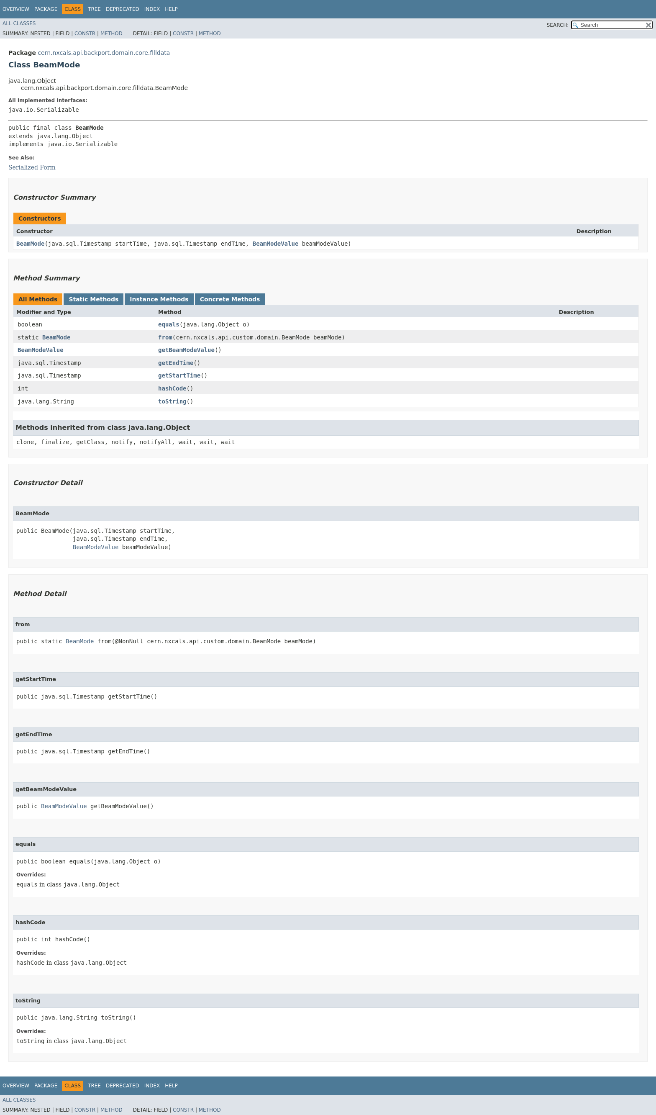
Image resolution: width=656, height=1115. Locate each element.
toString (172, 401)
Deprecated (122, 9)
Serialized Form (32, 167)
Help (171, 9)
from (165, 337)
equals (168, 324)
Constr (84, 33)
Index (152, 9)
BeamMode (30, 243)
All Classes (19, 23)
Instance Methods (159, 299)
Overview (16, 9)
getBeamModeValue (186, 350)
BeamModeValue (276, 243)
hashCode (172, 388)
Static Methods (93, 299)
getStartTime (179, 375)
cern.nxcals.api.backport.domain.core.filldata (104, 52)
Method (111, 33)
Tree (94, 9)
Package (45, 9)
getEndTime (175, 363)
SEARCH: (558, 25)
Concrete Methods (230, 299)
